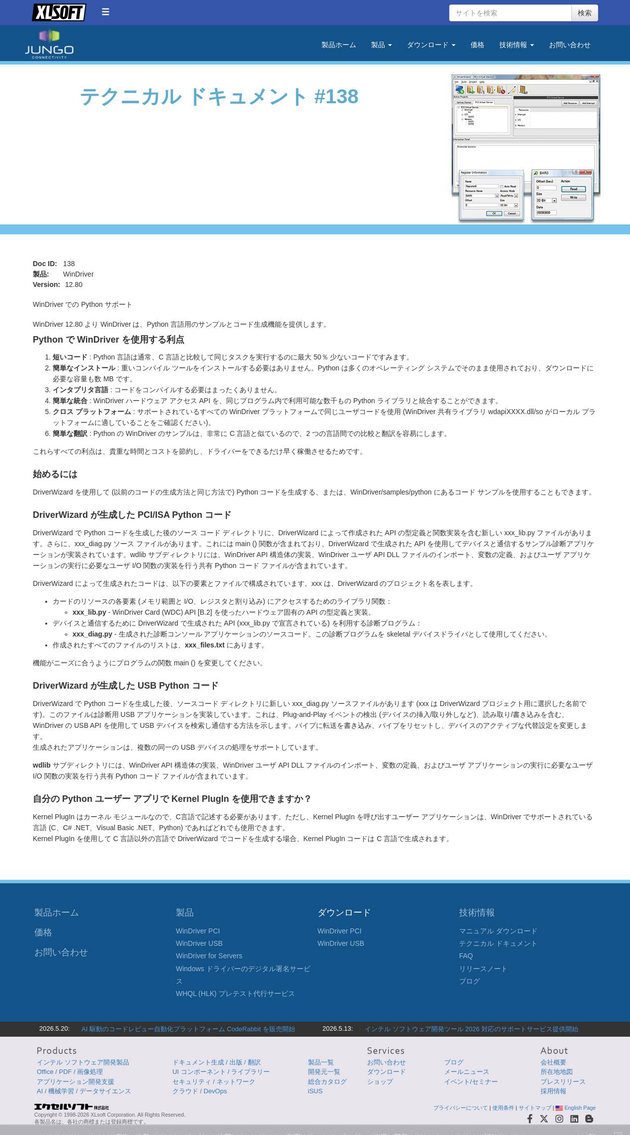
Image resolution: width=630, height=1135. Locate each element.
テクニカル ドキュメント (498, 943)
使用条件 (503, 1108)
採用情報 (553, 1091)
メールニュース (466, 1071)
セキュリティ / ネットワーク (213, 1081)
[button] (105, 11)
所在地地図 (557, 1071)
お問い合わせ (570, 45)
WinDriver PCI (198, 931)
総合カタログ (327, 1081)
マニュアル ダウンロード (498, 931)
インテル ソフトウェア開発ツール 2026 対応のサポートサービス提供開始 (471, 1029)
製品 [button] (381, 45)
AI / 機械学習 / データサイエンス (84, 1091)
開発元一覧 (324, 1071)
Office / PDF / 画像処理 (70, 1071)
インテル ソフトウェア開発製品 (83, 1062)
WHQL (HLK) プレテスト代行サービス (235, 993)
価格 (477, 45)
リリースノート (483, 969)
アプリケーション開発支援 (75, 1081)
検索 (585, 13)
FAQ (466, 956)
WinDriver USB (199, 943)
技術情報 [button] (516, 45)
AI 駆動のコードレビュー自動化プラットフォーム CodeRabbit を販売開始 (188, 1029)
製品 (185, 913)
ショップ (380, 1081)
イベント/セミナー (471, 1081)
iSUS (315, 1091)
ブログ (469, 981)
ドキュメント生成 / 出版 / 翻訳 (216, 1062)
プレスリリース (563, 1081)
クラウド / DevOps (199, 1091)
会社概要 (553, 1062)
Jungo (49, 43)
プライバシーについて (460, 1108)
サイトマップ (535, 1108)
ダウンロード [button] (431, 45)
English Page (575, 1108)
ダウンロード (386, 1071)
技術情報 (477, 913)
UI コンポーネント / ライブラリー (221, 1071)
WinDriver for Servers (209, 956)
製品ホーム (338, 45)
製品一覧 (321, 1062)
